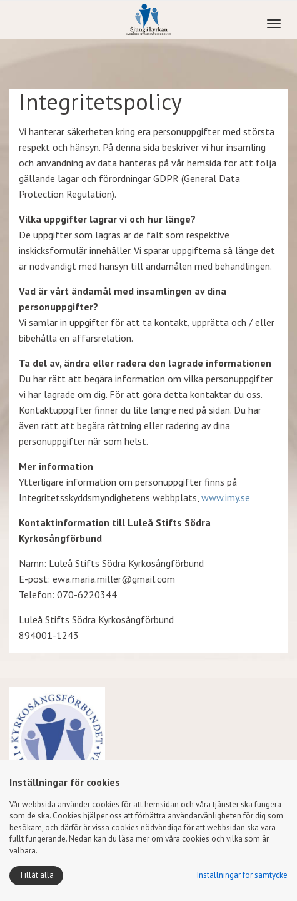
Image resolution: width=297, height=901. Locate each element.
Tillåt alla (36, 875)
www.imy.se (225, 497)
